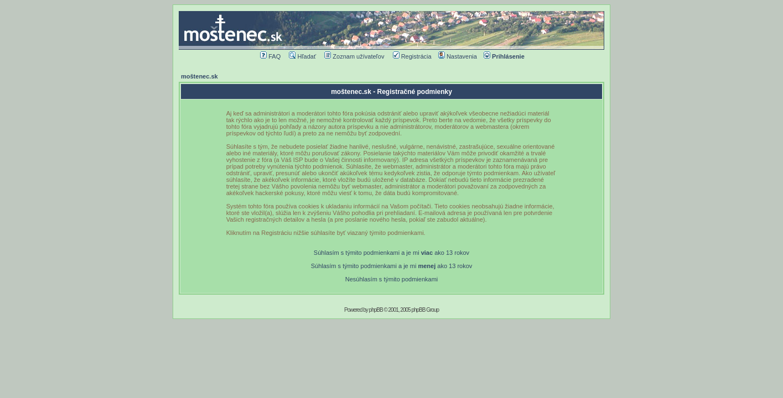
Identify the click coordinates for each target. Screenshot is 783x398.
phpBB (376, 310)
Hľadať (302, 56)
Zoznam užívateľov (354, 56)
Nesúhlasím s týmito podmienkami (391, 279)
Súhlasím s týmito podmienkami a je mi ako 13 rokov (391, 252)
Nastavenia (457, 56)
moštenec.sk (199, 76)
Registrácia (412, 56)
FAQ (270, 56)
